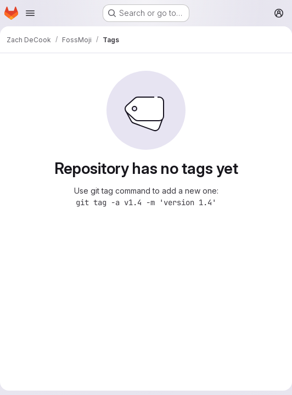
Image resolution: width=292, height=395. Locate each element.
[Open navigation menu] (30, 13)
